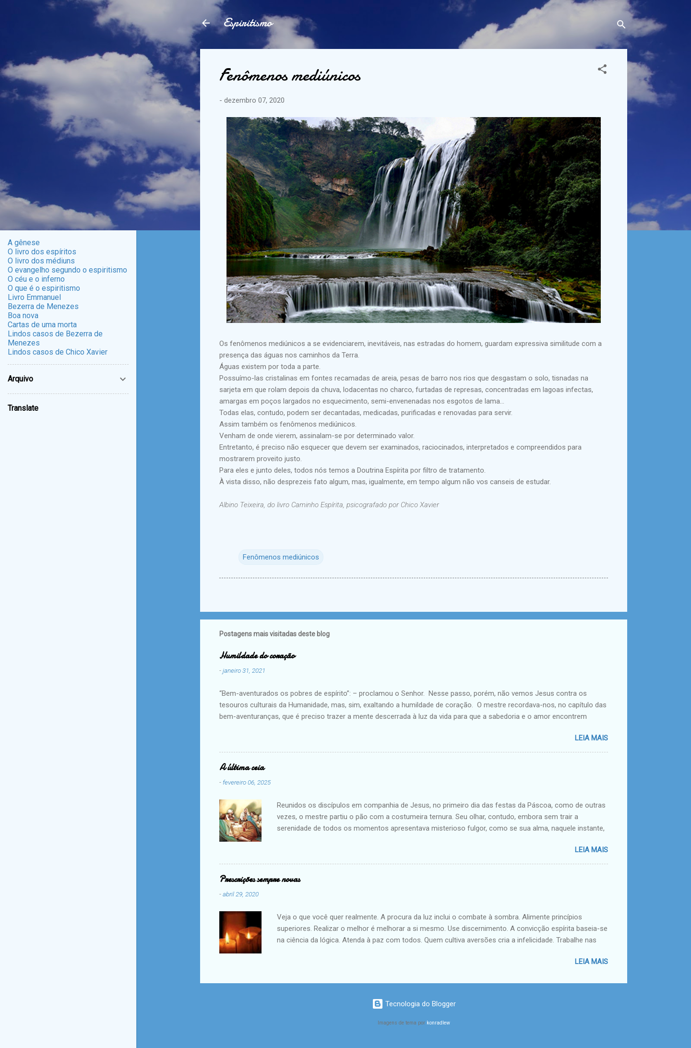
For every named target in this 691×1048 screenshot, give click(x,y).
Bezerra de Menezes (43, 306)
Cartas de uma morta (42, 324)
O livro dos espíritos (42, 251)
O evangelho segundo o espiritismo (67, 269)
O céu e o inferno (36, 279)
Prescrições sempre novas (259, 879)
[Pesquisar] (621, 26)
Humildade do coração (257, 656)
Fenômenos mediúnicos (281, 557)
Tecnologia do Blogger (414, 1004)
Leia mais (591, 738)
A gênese (24, 242)
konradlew (438, 1023)
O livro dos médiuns (41, 260)
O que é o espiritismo (44, 288)
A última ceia (241, 768)
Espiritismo (247, 23)
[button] (602, 70)
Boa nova (23, 315)
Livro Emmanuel (34, 297)
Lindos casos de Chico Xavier (57, 352)
